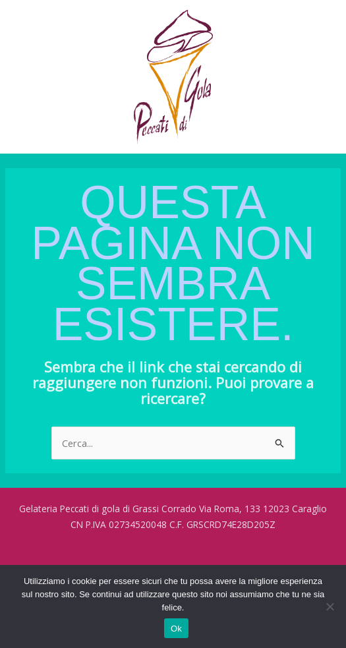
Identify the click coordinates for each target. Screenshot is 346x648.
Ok (176, 628)
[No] (329, 606)
